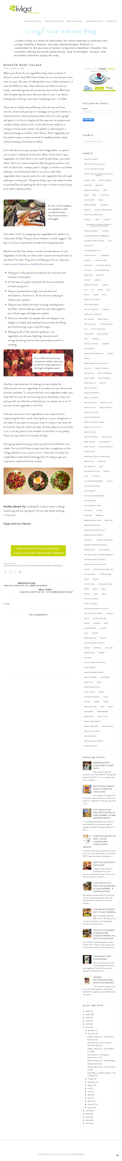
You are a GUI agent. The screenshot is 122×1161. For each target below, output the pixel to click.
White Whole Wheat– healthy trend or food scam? (104, 790)
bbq (105, 192)
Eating (87, 296)
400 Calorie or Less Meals (94, 166)
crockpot (88, 267)
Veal (102, 708)
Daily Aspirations (102, 272)
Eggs (104, 296)
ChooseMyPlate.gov (92, 252)
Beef (94, 196)
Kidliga (107, 473)
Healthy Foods (106, 404)
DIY (92, 291)
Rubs (106, 625)
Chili (110, 242)
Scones (87, 649)
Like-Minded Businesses (93, 482)
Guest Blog (89, 375)
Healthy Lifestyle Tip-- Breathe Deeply (101, 1062)
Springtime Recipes (91, 688)
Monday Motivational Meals (95, 546)
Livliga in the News (92, 487)
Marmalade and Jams (92, 522)
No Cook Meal (90, 576)
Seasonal (98, 649)
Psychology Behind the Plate (96, 610)
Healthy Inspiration (92, 419)
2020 (88, 1016)
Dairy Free (88, 277)
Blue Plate (104, 196)
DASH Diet (100, 277)
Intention (101, 463)
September (92, 1084)
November (92, 1035)
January (91, 1109)
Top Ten (87, 703)
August (90, 1087)
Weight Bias (89, 718)
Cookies (87, 262)
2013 (88, 1119)
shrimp (101, 654)
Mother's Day (89, 551)
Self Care (109, 649)
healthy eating (35, 567)
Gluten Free (25, 567)
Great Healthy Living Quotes (96, 365)
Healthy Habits (105, 409)
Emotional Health (91, 306)
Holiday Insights (106, 448)
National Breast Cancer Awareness (98, 556)
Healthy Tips (107, 438)
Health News (89, 380)
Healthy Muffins (91, 438)
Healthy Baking (90, 389)
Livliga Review (90, 502)
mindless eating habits (93, 536)
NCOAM (87, 571)
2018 (88, 1022)
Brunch (87, 211)
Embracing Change (92, 301)
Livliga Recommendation (94, 497)
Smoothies (105, 679)
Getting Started (91, 345)
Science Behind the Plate (94, 644)
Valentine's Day (90, 708)
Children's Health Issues (94, 242)
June (90, 1093)
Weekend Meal (103, 713)
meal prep (109, 522)
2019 (88, 1019)
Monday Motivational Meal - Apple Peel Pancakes (103, 981)
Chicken (105, 232)
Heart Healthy (105, 443)
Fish (85, 330)
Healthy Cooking (91, 399)
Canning (106, 221)
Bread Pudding (90, 206)
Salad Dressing (90, 630)
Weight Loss (103, 718)
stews (101, 693)
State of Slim (89, 693)
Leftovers (96, 478)
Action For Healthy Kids (94, 170)
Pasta (103, 590)
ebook (96, 296)
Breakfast (104, 206)
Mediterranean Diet (92, 527)
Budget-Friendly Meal (103, 211)
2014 (88, 1115)
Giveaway (105, 345)
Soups (99, 684)
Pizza (96, 595)
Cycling (87, 272)
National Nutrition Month (95, 566)
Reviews (97, 625)
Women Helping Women (93, 742)
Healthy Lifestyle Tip (92, 429)
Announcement (105, 182)
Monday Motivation (105, 541)
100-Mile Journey (91, 161)
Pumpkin (109, 615)
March (90, 1103)
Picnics (87, 595)
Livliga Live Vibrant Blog (61, 32)
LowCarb (88, 517)
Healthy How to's (91, 414)
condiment (104, 257)
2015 (88, 1112)
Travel (97, 703)
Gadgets (95, 340)
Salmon (95, 635)
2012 (88, 1122)
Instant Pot (89, 463)
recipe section (34, 454)
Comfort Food (90, 257)
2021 (88, 1013)
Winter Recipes (90, 738)
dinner (105, 286)
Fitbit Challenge (98, 330)
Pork (104, 595)
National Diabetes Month (48, 567)
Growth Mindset (102, 370)
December (91, 1032)
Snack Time (88, 684)
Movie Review (104, 551)
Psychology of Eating (93, 615)
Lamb (86, 478)
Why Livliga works (92, 733)
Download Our (38, 552)
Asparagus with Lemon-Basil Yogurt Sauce (103, 767)
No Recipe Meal (105, 576)
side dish (87, 659)
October (91, 1080)
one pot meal (89, 585)
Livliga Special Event (92, 507)
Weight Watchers (91, 728)
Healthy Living (90, 433)
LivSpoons (9, 517)
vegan (110, 708)
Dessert (87, 281)
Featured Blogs (106, 326)
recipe (86, 620)
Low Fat (99, 512)
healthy (102, 384)
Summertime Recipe (92, 698)
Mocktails (88, 541)
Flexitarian (88, 335)
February (91, 1106)
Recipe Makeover (100, 620)
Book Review (89, 201)
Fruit (86, 340)
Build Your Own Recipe (93, 216)
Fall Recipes (16, 567)
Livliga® (25, 9)
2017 (88, 1026)
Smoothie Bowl (90, 679)
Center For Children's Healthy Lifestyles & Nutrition (99, 226)
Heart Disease (89, 443)
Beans (86, 196)
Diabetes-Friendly (91, 286)
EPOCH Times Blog (91, 311)
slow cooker (89, 669)
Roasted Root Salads (94, 1065)
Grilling (87, 370)
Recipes (60, 567)
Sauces (103, 639)
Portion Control (91, 600)
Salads (103, 630)
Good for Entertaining (93, 355)
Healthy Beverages (92, 394)
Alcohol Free (89, 182)
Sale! (86, 635)
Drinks (100, 291)
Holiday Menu (89, 453)
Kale (101, 468)
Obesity (96, 581)
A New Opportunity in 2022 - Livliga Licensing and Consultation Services (99, 843)
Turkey (106, 703)
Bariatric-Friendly (91, 192)
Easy (108, 291)
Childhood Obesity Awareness (96, 237)
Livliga (110, 482)
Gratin (87, 360)
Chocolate (88, 247)
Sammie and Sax (90, 639)
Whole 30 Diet (107, 728)
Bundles (87, 221)
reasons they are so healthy (24, 266)
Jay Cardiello (89, 468)
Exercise (106, 311)
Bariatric (100, 187)
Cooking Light (101, 262)
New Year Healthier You (103, 571)
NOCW (86, 581)
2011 (87, 1125)
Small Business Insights (94, 674)
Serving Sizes (89, 654)
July (89, 1090)
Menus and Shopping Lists (94, 532)
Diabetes (98, 281)
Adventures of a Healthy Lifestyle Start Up (99, 176)
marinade (99, 517)
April (90, 1099)
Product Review (90, 605)
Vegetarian (88, 713)
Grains (110, 355)
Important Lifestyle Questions (97, 458)
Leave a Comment (9, 565)
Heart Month (89, 448)
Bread (100, 201)
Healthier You (90, 384)
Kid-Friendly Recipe (92, 473)
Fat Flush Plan (90, 326)
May (89, 1096)
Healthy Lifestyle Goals (94, 424)
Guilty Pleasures (105, 375)
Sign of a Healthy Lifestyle (95, 664)
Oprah (86, 590)
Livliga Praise (89, 492)
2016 (88, 1029)
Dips (85, 291)
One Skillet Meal (105, 585)
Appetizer (88, 187)
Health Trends (104, 380)
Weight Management (92, 723)
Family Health (103, 321)
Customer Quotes (103, 267)
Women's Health (90, 747)
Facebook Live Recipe (92, 316)
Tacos (105, 698)
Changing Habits (91, 232)
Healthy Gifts (89, 409)
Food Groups (102, 335)
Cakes (97, 221)
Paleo (95, 590)
